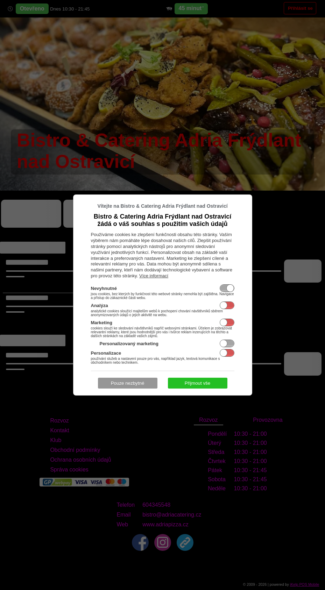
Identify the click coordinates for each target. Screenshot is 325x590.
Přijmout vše (197, 383)
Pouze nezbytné (127, 383)
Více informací (153, 275)
